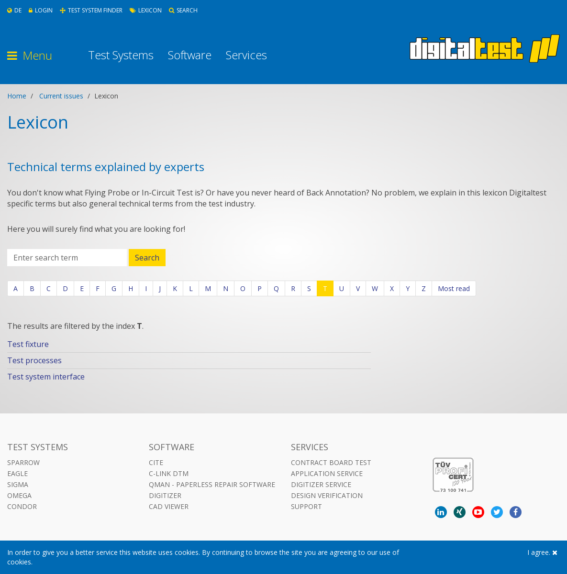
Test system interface (46, 376)
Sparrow (23, 462)
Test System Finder (91, 10)
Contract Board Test (331, 462)
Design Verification (327, 495)
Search (183, 10)
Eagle (17, 473)
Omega (19, 495)
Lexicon (146, 10)
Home (16, 95)
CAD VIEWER (169, 506)
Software (189, 55)
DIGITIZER (165, 495)
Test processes (34, 360)
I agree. (542, 552)
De (14, 10)
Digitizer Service (321, 484)
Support (306, 506)
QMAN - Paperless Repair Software (212, 484)
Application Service (327, 473)
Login (41, 10)
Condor (22, 506)
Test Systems (121, 55)
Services (246, 55)
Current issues (61, 95)
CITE (156, 462)
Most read (454, 288)
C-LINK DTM (169, 473)
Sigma (17, 484)
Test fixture (28, 344)
